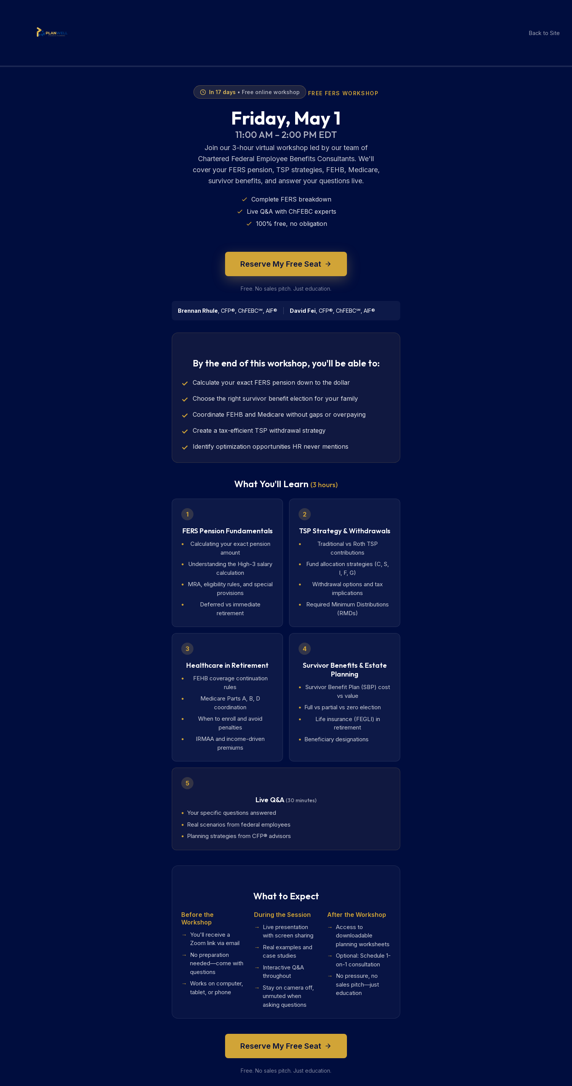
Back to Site (544, 33)
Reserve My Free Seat (286, 264)
